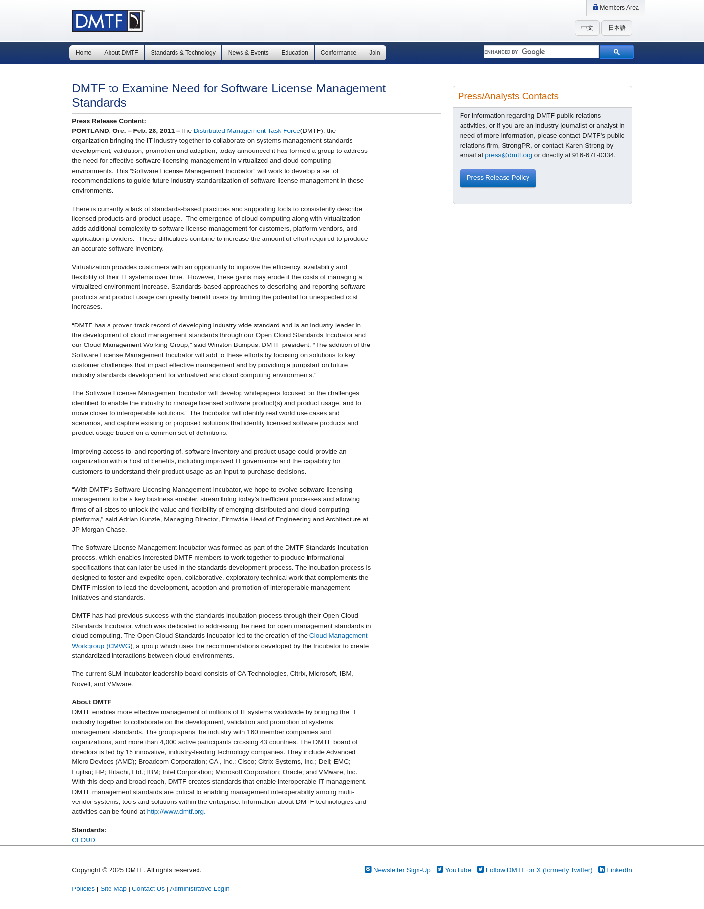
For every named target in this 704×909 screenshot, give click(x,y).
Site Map (113, 888)
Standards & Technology (183, 52)
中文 (587, 27)
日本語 (617, 27)
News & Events (248, 52)
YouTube (454, 870)
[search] (540, 52)
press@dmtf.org (508, 155)
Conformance (338, 52)
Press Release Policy (497, 177)
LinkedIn (615, 870)
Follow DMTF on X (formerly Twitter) (535, 870)
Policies (83, 888)
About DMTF (121, 52)
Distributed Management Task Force (247, 130)
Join (374, 52)
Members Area (616, 7)
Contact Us (148, 888)
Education (295, 52)
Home (84, 52)
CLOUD (83, 840)
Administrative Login (199, 888)
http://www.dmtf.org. (176, 811)
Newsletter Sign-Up (398, 870)
